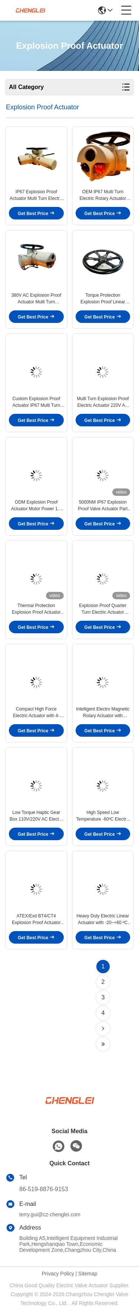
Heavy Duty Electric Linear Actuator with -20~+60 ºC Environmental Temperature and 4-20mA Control (103, 919)
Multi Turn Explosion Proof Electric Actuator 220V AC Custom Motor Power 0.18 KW (103, 402)
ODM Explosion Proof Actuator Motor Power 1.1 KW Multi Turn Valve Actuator (36, 506)
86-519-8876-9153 (43, 1189)
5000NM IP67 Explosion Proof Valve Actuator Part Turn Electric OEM (103, 506)
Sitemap (87, 1274)
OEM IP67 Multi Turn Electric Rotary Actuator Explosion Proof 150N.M (103, 195)
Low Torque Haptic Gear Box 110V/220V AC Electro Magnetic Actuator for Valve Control (36, 816)
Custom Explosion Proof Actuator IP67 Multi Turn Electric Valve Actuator (36, 402)
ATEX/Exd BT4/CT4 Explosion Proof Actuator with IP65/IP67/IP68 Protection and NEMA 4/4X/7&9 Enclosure (36, 919)
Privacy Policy (58, 1274)
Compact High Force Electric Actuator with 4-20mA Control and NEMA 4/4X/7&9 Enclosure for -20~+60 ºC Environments (36, 712)
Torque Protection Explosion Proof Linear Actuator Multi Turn (102, 299)
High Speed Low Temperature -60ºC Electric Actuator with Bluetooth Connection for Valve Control (102, 816)
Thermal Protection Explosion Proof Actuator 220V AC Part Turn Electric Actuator (36, 609)
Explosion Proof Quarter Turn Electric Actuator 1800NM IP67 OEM (102, 609)
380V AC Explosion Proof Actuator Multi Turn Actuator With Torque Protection (36, 299)
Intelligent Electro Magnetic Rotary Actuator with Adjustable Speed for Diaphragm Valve (102, 712)
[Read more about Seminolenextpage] (103, 1028)
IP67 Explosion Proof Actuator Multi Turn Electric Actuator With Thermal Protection (36, 195)
